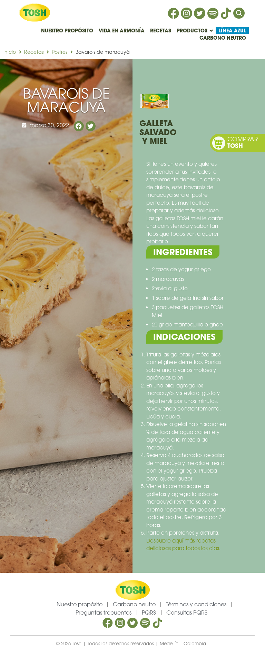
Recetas (33, 52)
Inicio (9, 52)
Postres (59, 52)
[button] (79, 126)
